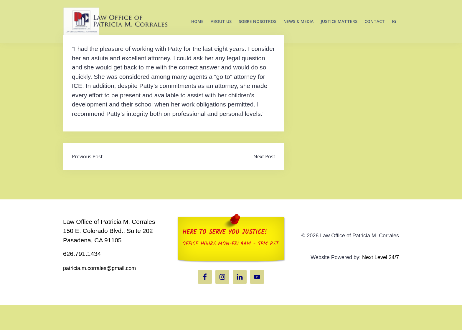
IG (394, 21)
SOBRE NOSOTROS (257, 21)
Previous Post (87, 181)
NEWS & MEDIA (298, 21)
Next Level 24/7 (380, 282)
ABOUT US (221, 21)
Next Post (264, 181)
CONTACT (374, 21)
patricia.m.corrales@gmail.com (99, 293)
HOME (197, 21)
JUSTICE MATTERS (339, 21)
